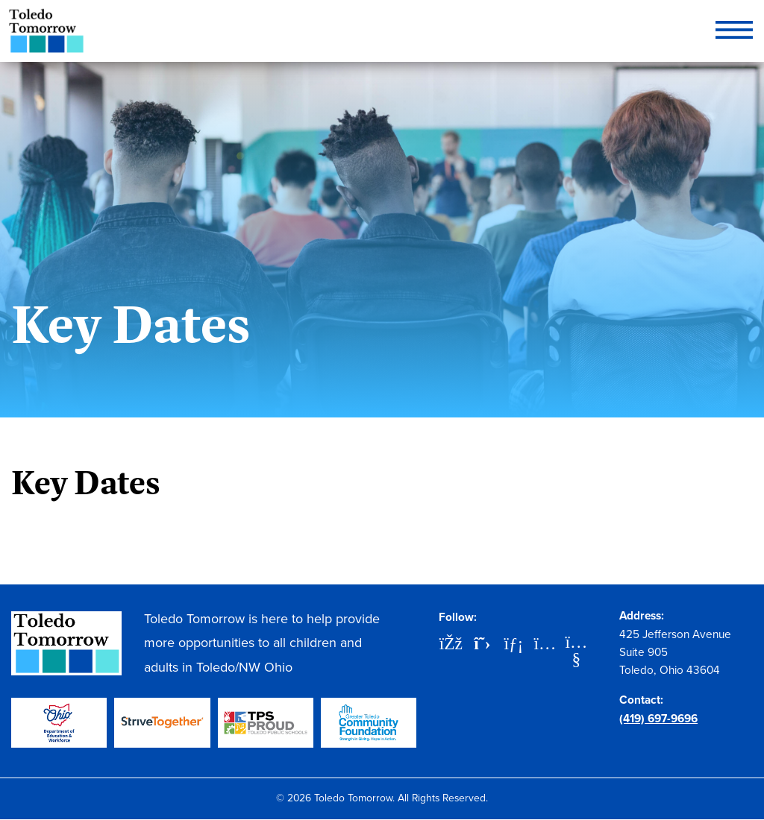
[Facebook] (451, 645)
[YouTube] (576, 643)
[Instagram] (545, 645)
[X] (482, 645)
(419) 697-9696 (658, 718)
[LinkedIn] (513, 645)
